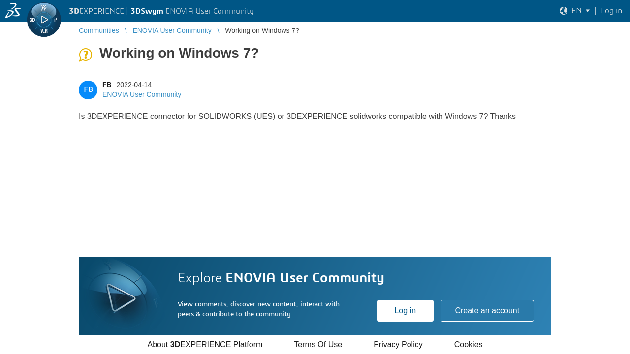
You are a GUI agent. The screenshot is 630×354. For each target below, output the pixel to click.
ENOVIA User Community (141, 94)
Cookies (468, 344)
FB (107, 84)
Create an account (487, 310)
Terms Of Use (318, 344)
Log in (405, 310)
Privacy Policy (398, 344)
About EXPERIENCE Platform (204, 344)
